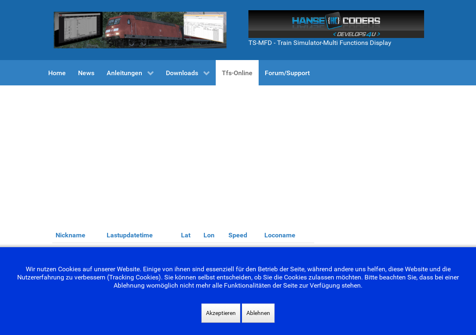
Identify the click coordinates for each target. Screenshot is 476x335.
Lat (185, 235)
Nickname (70, 235)
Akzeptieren (221, 313)
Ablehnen (258, 313)
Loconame (279, 235)
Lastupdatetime (130, 235)
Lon (209, 235)
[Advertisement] (238, 146)
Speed (237, 235)
